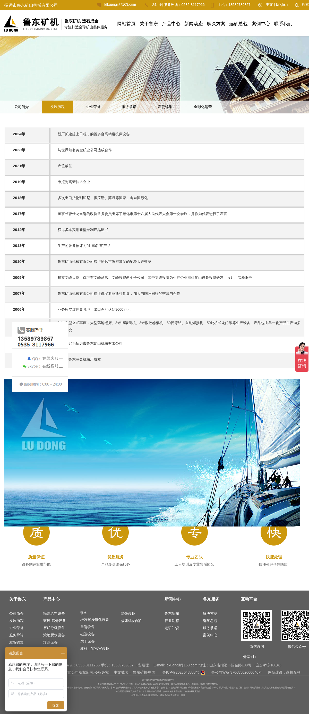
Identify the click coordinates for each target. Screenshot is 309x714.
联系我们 (283, 23)
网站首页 (126, 23)
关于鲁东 (149, 23)
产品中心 (171, 23)
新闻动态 (193, 23)
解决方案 (216, 23)
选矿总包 (238, 23)
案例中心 (261, 23)
